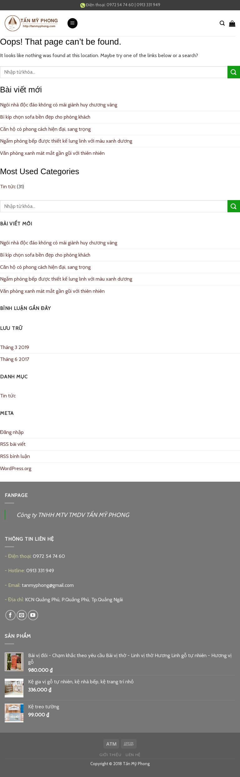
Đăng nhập (12, 432)
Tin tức (8, 186)
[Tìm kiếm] (222, 23)
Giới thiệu (110, 754)
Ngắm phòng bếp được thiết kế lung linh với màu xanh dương (66, 141)
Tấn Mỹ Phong (136, 763)
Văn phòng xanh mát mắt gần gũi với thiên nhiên (52, 153)
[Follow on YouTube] (33, 615)
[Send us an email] (22, 615)
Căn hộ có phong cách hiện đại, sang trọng (45, 129)
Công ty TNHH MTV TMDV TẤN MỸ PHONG (73, 515)
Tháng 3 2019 (14, 347)
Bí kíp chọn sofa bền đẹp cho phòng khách (45, 117)
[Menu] (73, 23)
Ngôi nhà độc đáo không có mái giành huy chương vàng (58, 105)
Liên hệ (133, 754)
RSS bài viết (13, 444)
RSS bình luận (15, 456)
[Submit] (234, 72)
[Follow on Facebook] (10, 615)
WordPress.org (15, 468)
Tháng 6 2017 (14, 359)
